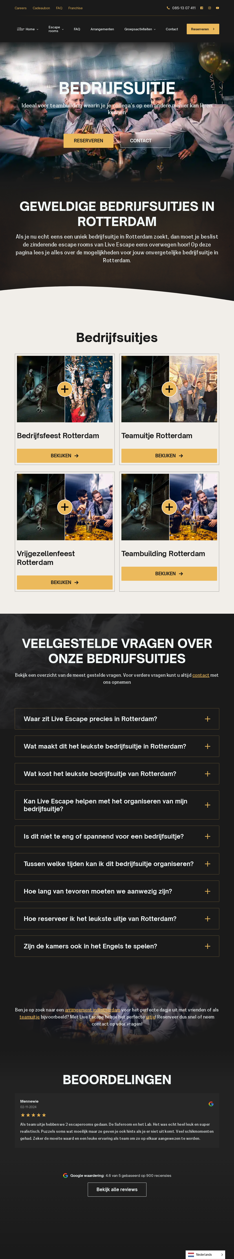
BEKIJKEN (65, 455)
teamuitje (30, 1017)
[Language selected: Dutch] (205, 1254)
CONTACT (145, 140)
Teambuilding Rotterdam (163, 553)
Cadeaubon (41, 8)
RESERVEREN (88, 140)
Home (30, 29)
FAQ (59, 8)
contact (201, 675)
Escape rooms (54, 29)
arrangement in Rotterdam (92, 1010)
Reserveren (203, 29)
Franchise (75, 8)
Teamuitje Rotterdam (156, 435)
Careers (21, 8)
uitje (150, 1017)
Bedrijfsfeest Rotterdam (58, 435)
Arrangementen (102, 29)
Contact (172, 29)
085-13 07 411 (181, 8)
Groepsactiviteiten (138, 29)
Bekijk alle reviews (117, 1189)
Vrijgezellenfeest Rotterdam (46, 558)
